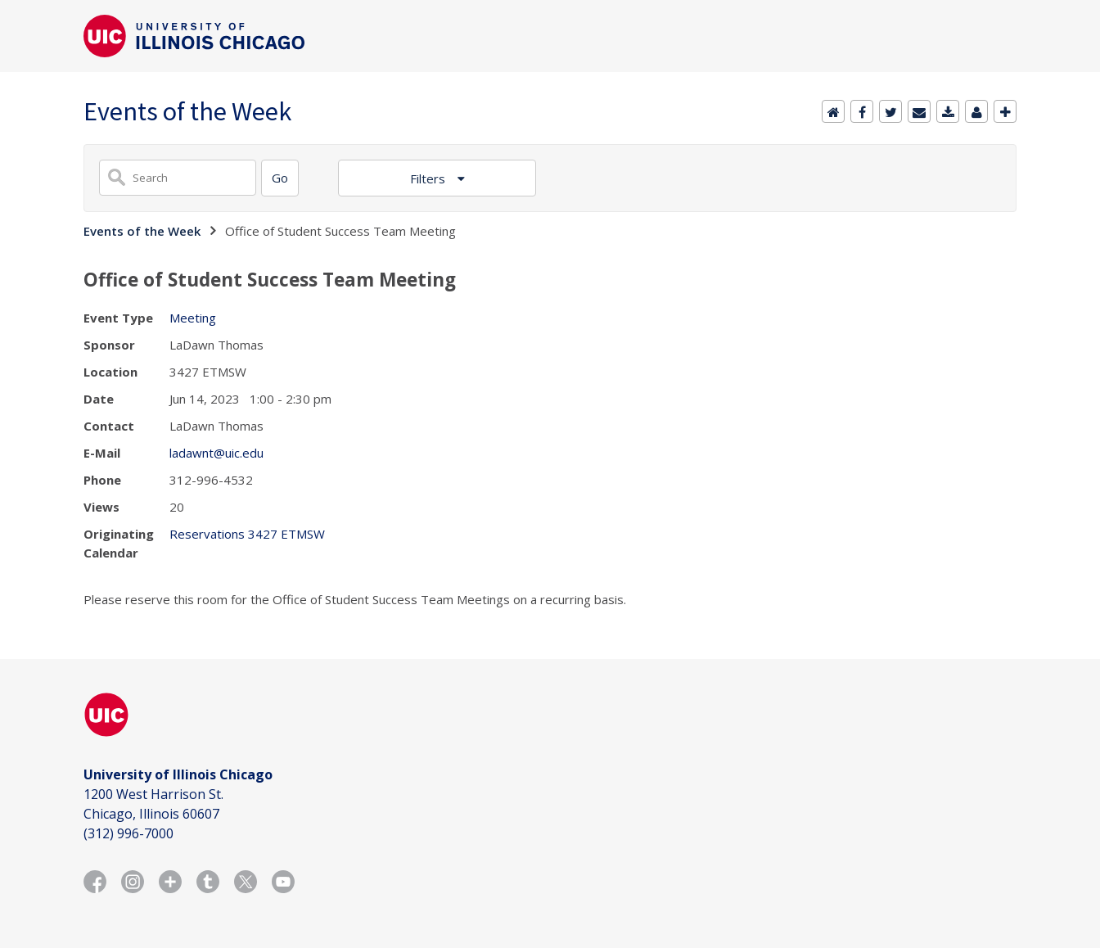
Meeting (192, 317)
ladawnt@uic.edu (216, 453)
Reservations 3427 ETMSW (247, 534)
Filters (429, 178)
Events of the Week (142, 231)
